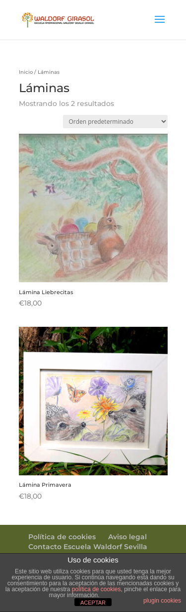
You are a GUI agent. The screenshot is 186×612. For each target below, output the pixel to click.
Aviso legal (127, 536)
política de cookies (96, 589)
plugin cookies (162, 600)
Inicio (26, 72)
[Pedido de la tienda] (115, 121)
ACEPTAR (93, 603)
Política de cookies (62, 536)
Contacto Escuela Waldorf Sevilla (87, 546)
